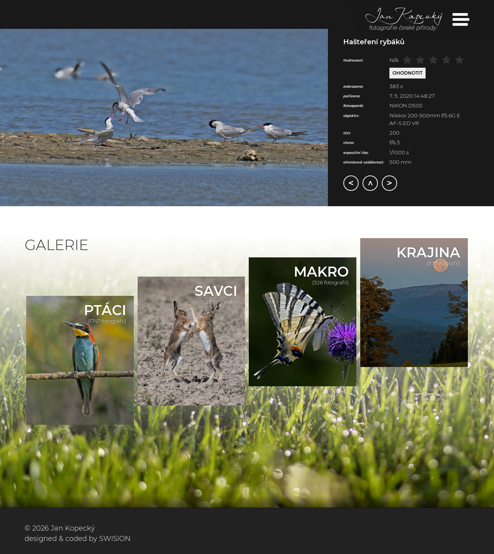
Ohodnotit (407, 73)
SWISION (115, 538)
